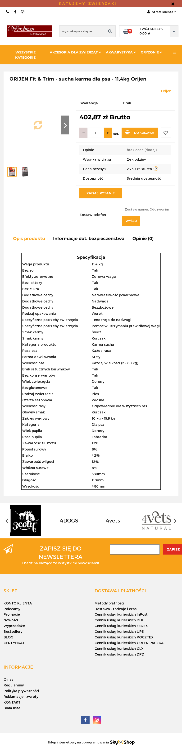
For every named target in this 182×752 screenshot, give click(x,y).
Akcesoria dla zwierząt (75, 52)
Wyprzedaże (14, 626)
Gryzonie (151, 52)
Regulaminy (14, 685)
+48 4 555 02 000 (7, 12)
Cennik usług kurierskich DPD (119, 654)
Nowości (11, 620)
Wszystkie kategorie (25, 55)
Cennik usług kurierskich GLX (119, 649)
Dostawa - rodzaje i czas (115, 609)
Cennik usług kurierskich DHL (119, 620)
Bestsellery (13, 631)
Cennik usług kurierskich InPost (121, 614)
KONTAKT (12, 702)
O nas (8, 679)
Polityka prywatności (21, 691)
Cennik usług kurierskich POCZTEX (124, 637)
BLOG (8, 637)
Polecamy (12, 609)
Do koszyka (139, 132)
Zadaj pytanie (100, 193)
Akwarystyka (121, 52)
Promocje (12, 614)
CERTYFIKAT (14, 643)
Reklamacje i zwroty (21, 697)
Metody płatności (109, 603)
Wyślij (131, 221)
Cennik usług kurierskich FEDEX (121, 626)
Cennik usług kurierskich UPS (119, 631)
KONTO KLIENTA (18, 603)
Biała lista (12, 708)
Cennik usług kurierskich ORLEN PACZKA (129, 643)
